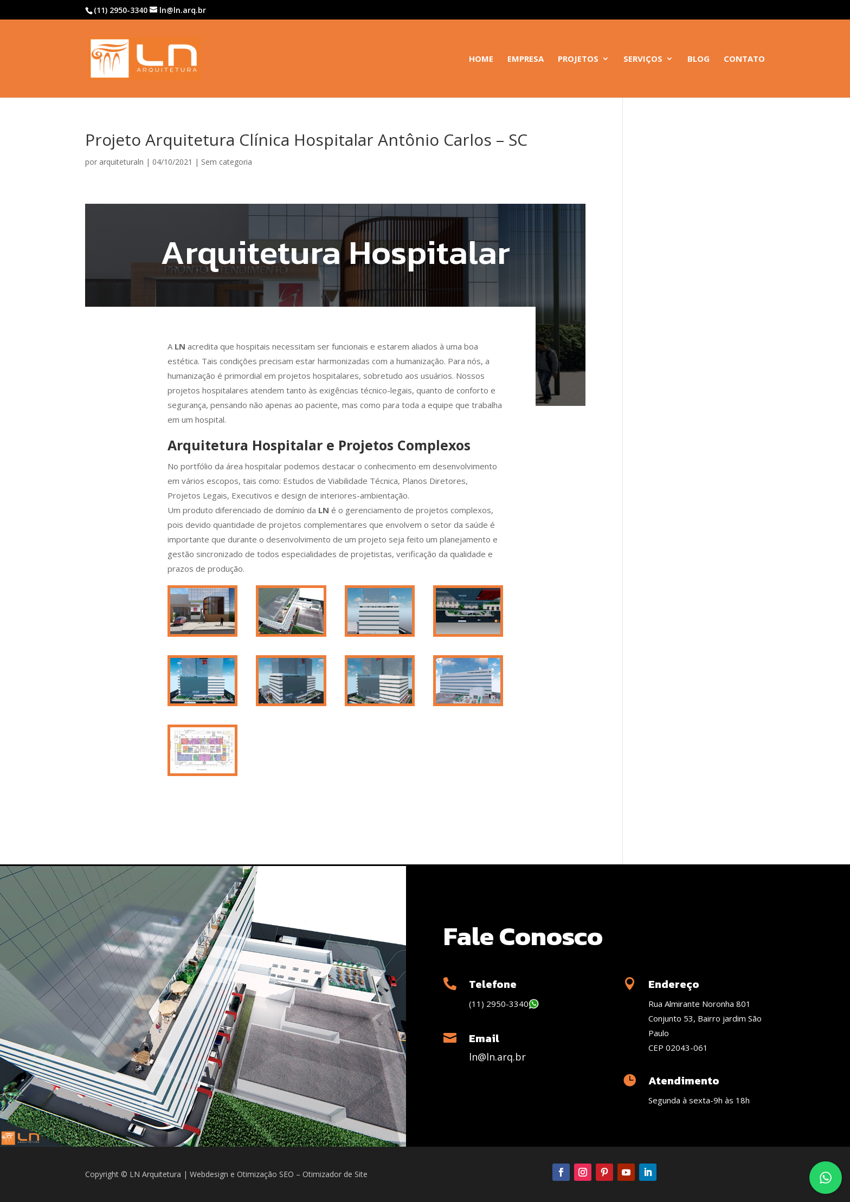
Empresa (525, 59)
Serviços (642, 59)
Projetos (578, 59)
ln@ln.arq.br (497, 1056)
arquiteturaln (121, 162)
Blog (698, 59)
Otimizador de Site (335, 1174)
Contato (744, 59)
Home (481, 59)
